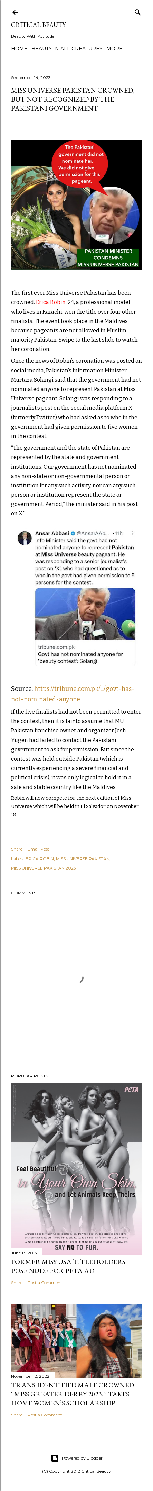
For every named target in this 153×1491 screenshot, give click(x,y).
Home (19, 49)
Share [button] (16, 849)
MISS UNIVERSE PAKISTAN (82, 858)
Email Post (38, 849)
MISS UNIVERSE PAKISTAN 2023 (43, 868)
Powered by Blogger (77, 1458)
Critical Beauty (38, 25)
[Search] (138, 11)
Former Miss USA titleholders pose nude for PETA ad (68, 1266)
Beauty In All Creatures (67, 49)
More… (116, 49)
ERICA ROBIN (40, 858)
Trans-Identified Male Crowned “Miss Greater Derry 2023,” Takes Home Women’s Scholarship (72, 1393)
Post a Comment (45, 1282)
